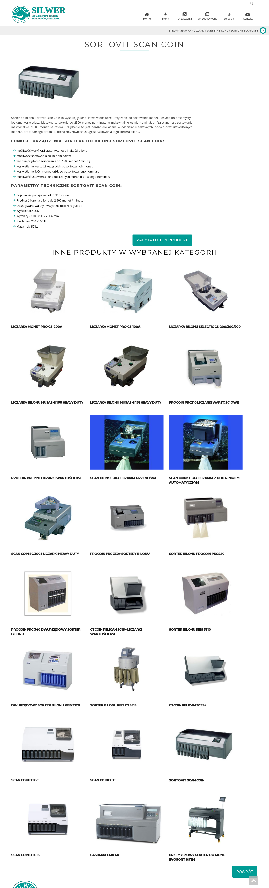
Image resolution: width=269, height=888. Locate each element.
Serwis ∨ (229, 18)
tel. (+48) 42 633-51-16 (156, 866)
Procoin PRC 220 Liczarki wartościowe (46, 431)
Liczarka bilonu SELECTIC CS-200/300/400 (215, 276)
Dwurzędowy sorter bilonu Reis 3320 (45, 665)
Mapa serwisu (146, 850)
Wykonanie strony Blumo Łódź (28, 883)
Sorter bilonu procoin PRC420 (207, 509)
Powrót (245, 838)
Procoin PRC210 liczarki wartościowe (214, 354)
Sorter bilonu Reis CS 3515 (118, 665)
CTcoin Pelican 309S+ (197, 665)
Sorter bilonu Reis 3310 (200, 587)
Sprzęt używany (207, 18)
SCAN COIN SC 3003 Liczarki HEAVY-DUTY (45, 509)
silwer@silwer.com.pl (155, 871)
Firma (165, 18)
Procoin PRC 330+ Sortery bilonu (125, 509)
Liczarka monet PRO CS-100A (120, 276)
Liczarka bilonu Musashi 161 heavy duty (130, 354)
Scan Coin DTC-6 (25, 822)
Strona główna (180, 30)
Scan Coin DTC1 (108, 743)
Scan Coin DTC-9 (25, 743)
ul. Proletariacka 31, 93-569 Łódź (163, 862)
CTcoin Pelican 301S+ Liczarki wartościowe (134, 587)
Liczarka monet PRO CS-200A (36, 276)
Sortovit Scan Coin (244, 30)
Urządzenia (185, 18)
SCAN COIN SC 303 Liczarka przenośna (128, 431)
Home (147, 18)
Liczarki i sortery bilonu (210, 30)
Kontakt (248, 18)
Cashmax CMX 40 (109, 822)
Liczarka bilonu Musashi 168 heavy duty (47, 354)
